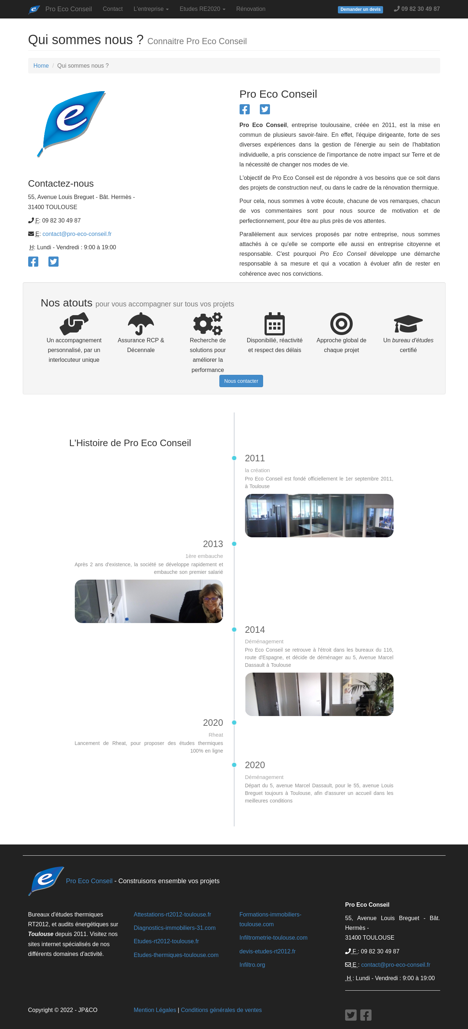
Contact (113, 9)
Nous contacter (241, 381)
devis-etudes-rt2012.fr (268, 951)
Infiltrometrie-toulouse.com (274, 938)
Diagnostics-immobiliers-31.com (175, 928)
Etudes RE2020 (203, 9)
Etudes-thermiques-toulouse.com (176, 955)
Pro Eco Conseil (69, 9)
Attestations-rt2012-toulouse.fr (172, 914)
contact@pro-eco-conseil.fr (77, 234)
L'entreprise (151, 9)
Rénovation (251, 9)
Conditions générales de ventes (221, 1010)
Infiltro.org (252, 965)
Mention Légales (155, 1010)
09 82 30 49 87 (417, 9)
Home (41, 66)
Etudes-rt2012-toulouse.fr (166, 941)
